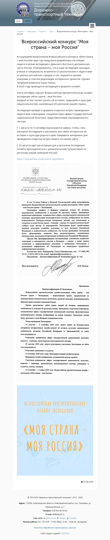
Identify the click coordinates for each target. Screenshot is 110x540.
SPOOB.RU (64, 533)
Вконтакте (49, 518)
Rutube (61, 518)
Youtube (71, 518)
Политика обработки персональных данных (55, 527)
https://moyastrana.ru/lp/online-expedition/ (40, 158)
